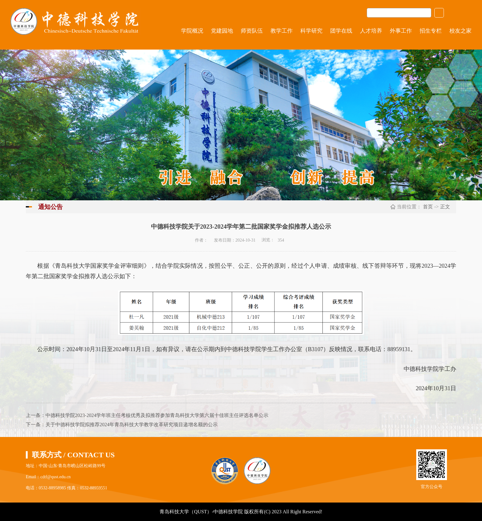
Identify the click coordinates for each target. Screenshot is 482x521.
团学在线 (341, 31)
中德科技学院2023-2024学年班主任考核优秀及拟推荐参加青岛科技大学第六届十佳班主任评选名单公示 (156, 415)
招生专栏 (431, 31)
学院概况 (192, 31)
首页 (428, 206)
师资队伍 (252, 31)
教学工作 (282, 31)
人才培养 (371, 31)
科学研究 (311, 31)
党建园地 (222, 31)
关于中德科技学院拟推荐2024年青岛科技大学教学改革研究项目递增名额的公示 (131, 424)
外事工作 (401, 31)
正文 (445, 206)
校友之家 (460, 31)
